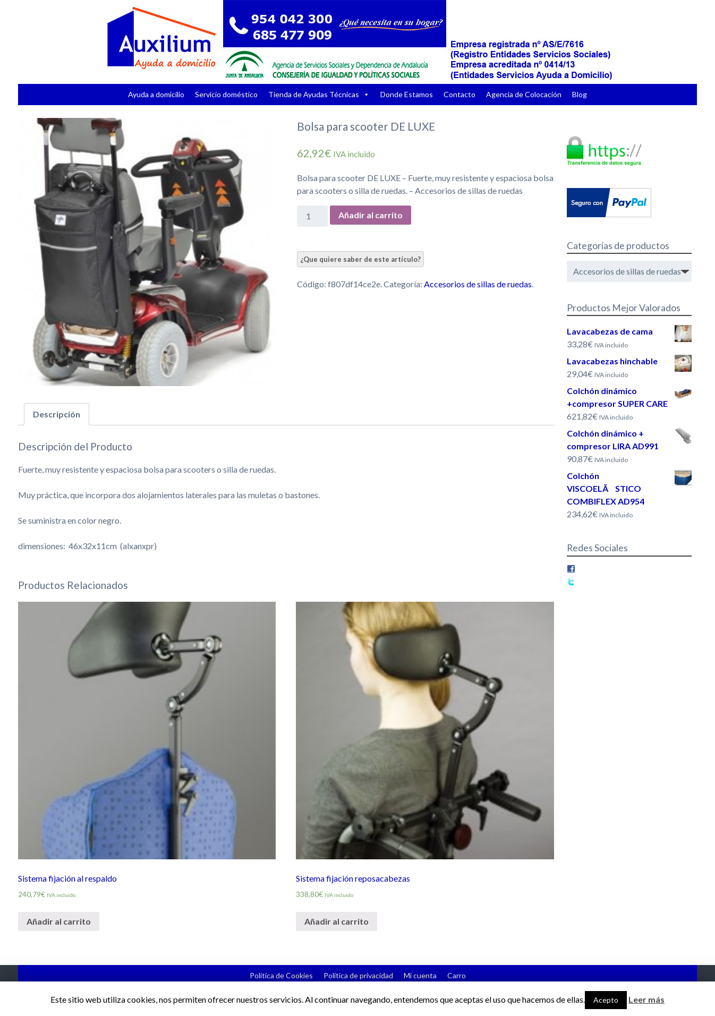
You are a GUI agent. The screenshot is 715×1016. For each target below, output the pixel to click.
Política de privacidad (358, 975)
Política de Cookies (281, 975)
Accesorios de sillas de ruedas (478, 284)
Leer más (646, 999)
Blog (579, 94)
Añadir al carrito (370, 215)
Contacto (459, 94)
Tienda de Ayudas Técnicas (313, 94)
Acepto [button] (605, 999)
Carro (456, 975)
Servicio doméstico (226, 94)
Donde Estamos (406, 94)
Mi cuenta (420, 975)
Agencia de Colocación (523, 94)
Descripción (56, 414)
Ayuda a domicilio (156, 94)
